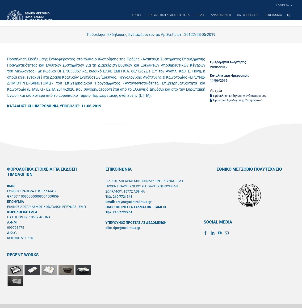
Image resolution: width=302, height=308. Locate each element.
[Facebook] (205, 233)
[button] (288, 15)
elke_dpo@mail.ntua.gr (122, 228)
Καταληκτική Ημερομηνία (229, 75)
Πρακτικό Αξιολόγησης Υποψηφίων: (236, 100)
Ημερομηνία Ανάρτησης (228, 62)
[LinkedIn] (212, 233)
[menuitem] (284, 5)
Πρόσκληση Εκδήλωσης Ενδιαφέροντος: (239, 95)
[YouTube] (220, 233)
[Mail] (227, 233)
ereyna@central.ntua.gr (133, 202)
